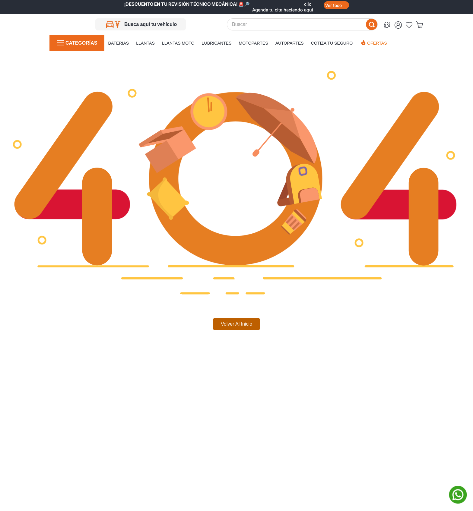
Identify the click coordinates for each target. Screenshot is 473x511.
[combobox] (302, 24)
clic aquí (308, 4)
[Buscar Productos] (371, 24)
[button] (388, 24)
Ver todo (333, 5)
